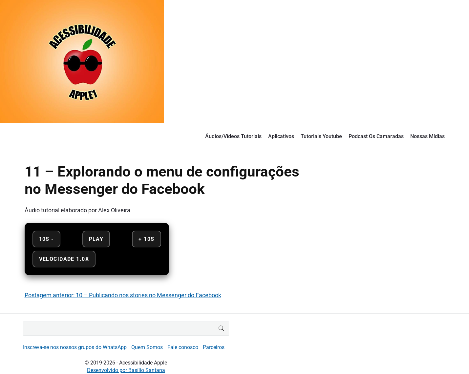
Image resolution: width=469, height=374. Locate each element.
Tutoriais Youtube (321, 136)
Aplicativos (281, 136)
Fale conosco (182, 347)
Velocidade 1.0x (64, 259)
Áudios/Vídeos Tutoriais (233, 136)
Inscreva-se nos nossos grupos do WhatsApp (75, 347)
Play (96, 239)
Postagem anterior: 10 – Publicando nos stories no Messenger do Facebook (123, 295)
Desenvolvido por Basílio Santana (126, 370)
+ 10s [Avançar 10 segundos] (146, 239)
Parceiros (213, 347)
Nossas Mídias (427, 136)
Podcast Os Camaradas (376, 136)
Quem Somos (147, 347)
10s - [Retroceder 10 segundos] (46, 239)
